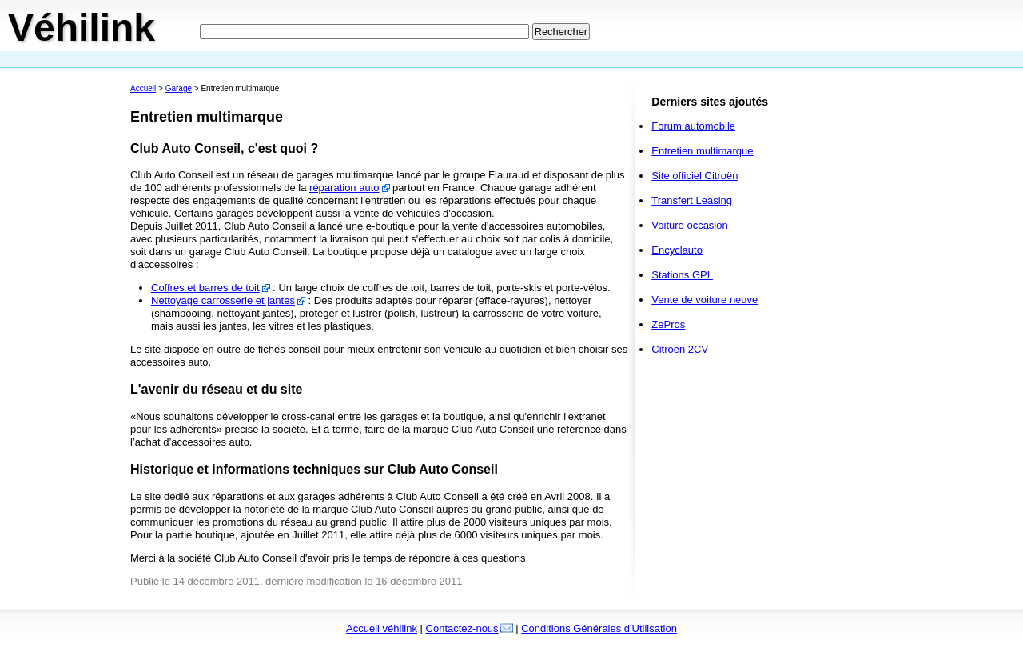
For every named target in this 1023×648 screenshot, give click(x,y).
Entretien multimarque (702, 151)
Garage (178, 88)
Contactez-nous (462, 628)
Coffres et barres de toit (205, 288)
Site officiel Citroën (694, 176)
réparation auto (344, 188)
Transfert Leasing (691, 200)
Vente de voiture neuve (704, 300)
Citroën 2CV (679, 349)
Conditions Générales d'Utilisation (599, 628)
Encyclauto (677, 250)
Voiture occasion (689, 225)
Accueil (143, 88)
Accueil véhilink (381, 628)
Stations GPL (682, 275)
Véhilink (81, 27)
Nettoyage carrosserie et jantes (223, 300)
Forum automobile (693, 126)
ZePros (668, 324)
